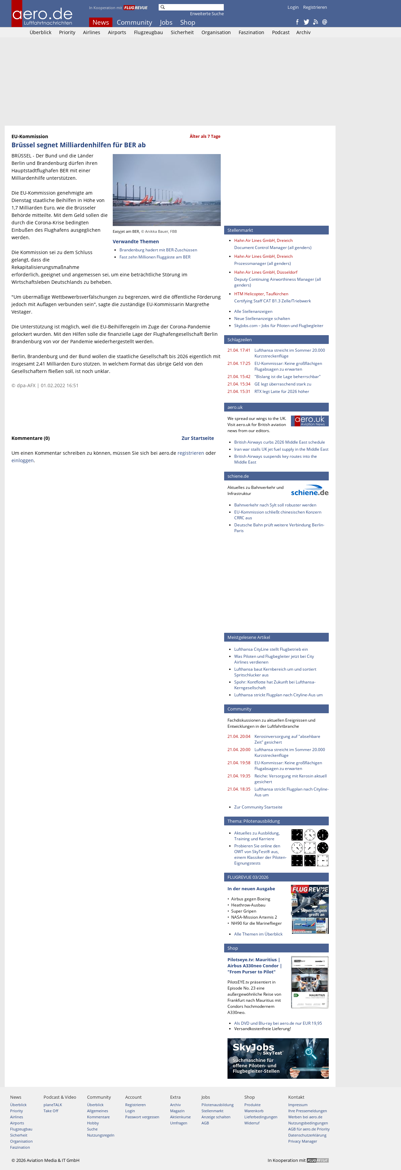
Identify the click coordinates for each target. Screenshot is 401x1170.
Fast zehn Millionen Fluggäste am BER (154, 257)
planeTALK (53, 1104)
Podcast (281, 32)
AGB (205, 1122)
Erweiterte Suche (207, 13)
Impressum (298, 1104)
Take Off (51, 1110)
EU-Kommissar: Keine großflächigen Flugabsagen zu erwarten (288, 366)
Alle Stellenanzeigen (253, 311)
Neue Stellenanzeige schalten (262, 318)
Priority (67, 32)
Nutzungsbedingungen (308, 1122)
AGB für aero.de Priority (309, 1128)
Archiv (303, 32)
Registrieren (315, 7)
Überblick (40, 32)
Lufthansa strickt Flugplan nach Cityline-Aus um (278, 695)
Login (293, 7)
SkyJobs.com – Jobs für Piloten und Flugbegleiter (278, 325)
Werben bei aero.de (305, 1116)
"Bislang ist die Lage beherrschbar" (288, 376)
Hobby (93, 1122)
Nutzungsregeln (100, 1135)
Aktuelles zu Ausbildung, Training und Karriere (257, 836)
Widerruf (252, 1122)
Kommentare (98, 1116)
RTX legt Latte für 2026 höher (282, 391)
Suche (92, 1128)
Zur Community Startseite (258, 807)
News (100, 22)
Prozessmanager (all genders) (262, 263)
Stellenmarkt (212, 1110)
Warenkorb (254, 1110)
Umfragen (178, 1122)
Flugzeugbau (148, 32)
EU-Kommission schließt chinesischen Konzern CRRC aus (277, 515)
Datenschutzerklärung (307, 1135)
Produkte (252, 1104)
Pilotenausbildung (218, 1104)
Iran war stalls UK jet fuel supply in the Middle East (281, 449)
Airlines (91, 32)
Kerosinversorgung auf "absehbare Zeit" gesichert (287, 739)
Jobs (166, 22)
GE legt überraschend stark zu (283, 384)
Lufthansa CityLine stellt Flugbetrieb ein (271, 649)
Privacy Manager (302, 1141)
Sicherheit (182, 32)
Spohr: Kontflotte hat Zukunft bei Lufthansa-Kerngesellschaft (275, 685)
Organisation (216, 32)
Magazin (177, 1110)
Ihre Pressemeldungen (307, 1110)
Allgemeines (97, 1110)
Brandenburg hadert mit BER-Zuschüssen (158, 250)
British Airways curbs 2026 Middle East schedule (279, 442)
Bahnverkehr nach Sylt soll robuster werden (275, 505)
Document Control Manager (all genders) (273, 247)
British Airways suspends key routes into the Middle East (275, 459)
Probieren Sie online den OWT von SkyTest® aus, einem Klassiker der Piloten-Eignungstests (260, 854)
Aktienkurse (180, 1116)
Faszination (251, 32)
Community (134, 22)
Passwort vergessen (142, 1116)
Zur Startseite (198, 438)
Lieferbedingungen (260, 1116)
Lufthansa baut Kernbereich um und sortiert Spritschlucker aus (275, 672)
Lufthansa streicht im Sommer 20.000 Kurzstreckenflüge (290, 353)
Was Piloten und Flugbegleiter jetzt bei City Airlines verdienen (274, 659)
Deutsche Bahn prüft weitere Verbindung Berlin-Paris (279, 527)
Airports (117, 32)
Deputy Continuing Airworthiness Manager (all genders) (277, 282)
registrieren (191, 453)
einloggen (22, 460)
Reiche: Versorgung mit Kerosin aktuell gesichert (291, 779)
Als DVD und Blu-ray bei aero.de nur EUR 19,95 (278, 1023)
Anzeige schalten (216, 1116)
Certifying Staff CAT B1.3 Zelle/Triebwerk (272, 301)
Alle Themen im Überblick (258, 934)
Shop (187, 22)
